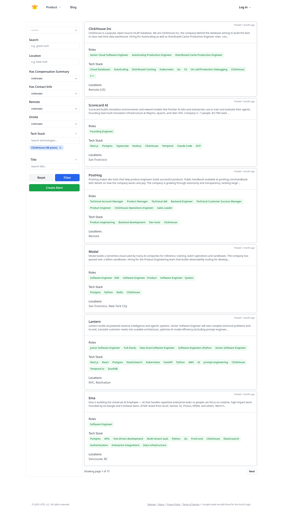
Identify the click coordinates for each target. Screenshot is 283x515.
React (105, 362)
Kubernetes (166, 69)
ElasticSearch (134, 362)
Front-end (197, 438)
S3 (185, 69)
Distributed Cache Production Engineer (198, 55)
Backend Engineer (182, 201)
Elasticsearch (231, 438)
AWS (191, 362)
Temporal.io (97, 368)
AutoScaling (121, 69)
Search (33, 40)
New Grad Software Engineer (157, 347)
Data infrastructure (154, 445)
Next (252, 471)
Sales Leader (164, 208)
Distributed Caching (144, 69)
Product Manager (137, 201)
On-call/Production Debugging (209, 69)
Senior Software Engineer (230, 347)
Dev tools (154, 222)
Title (33, 160)
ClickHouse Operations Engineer (134, 208)
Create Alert (54, 188)
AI (198, 362)
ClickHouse (237, 69)
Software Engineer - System (176, 277)
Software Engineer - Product (140, 277)
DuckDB (112, 368)
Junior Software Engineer (105, 347)
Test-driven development (128, 438)
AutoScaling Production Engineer (152, 55)
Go (179, 69)
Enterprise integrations (126, 445)
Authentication (99, 445)
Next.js (94, 146)
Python (108, 292)
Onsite (33, 117)
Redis (119, 292)
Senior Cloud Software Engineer (109, 55)
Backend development (132, 222)
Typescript (122, 146)
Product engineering (102, 222)
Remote (34, 102)
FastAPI (168, 362)
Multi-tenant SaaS (157, 438)
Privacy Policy (173, 504)
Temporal (167, 146)
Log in (245, 7)
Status (161, 504)
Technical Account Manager (106, 201)
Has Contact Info (40, 87)
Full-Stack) (130, 347)
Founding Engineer (101, 131)
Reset (41, 178)
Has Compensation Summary (49, 72)
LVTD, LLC (44, 504)
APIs (107, 438)
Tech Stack (38, 134)
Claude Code (184, 146)
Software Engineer (101, 424)
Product (54, 7)
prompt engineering (216, 362)
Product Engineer (100, 208)
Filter (67, 178)
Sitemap (151, 504)
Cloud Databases (100, 69)
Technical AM (159, 201)
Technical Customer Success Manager (218, 201)
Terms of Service (191, 504)
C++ (92, 76)
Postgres (107, 146)
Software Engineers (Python (195, 347)
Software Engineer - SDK (104, 277)
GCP (198, 146)
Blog (73, 7)
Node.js (137, 146)
